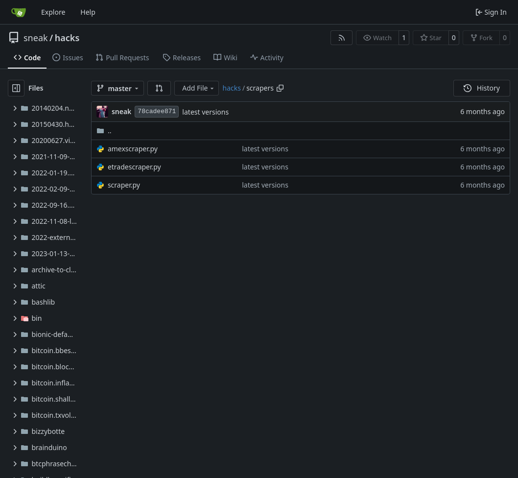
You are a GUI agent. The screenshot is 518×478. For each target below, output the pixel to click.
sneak (36, 38)
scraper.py (124, 185)
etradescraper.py (134, 166)
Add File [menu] (198, 88)
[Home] (18, 12)
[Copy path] (280, 88)
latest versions (205, 112)
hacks (67, 38)
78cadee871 (157, 111)
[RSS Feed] (341, 37)
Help (87, 12)
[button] (159, 88)
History (482, 88)
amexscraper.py (133, 148)
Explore (53, 12)
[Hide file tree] (16, 88)
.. (104, 130)
